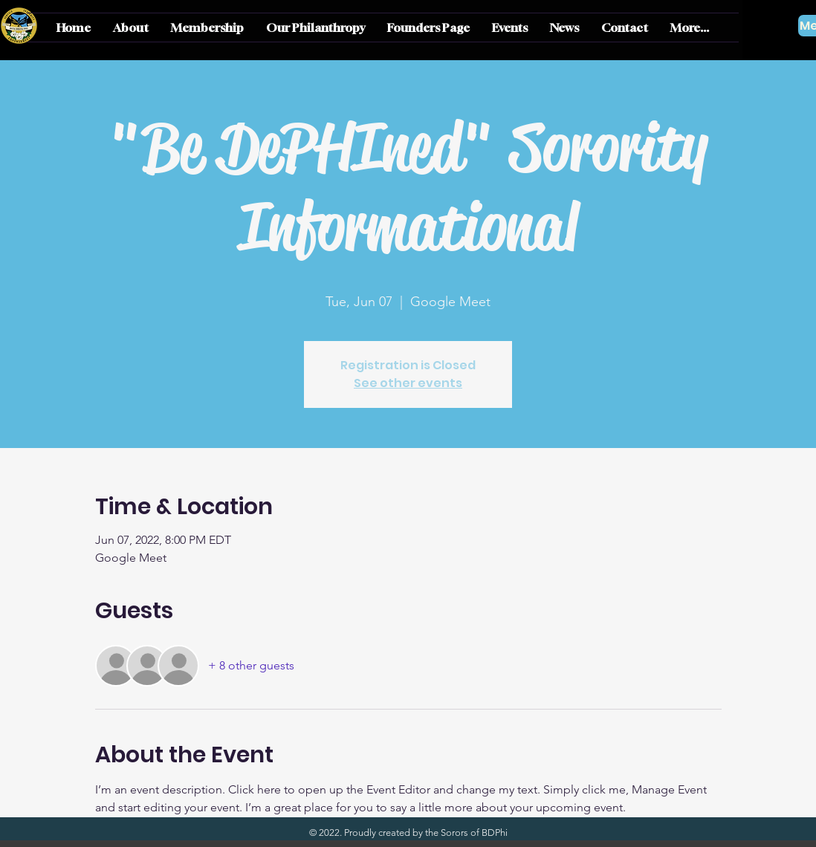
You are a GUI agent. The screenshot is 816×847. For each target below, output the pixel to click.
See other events (408, 383)
